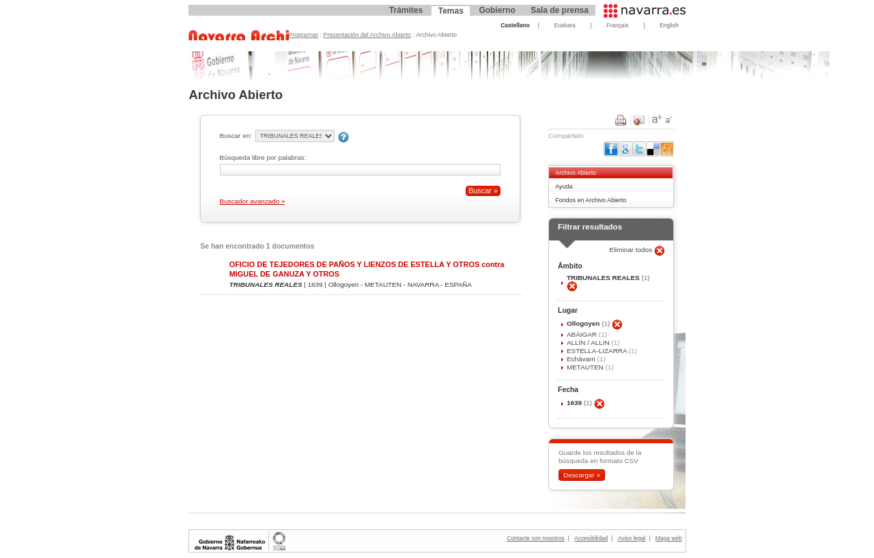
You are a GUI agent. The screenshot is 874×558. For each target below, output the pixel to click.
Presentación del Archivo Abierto (367, 34)
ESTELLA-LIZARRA (598, 350)
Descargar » (581, 475)
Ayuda (563, 186)
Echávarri (582, 359)
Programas (304, 34)
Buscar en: (236, 135)
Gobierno (497, 10)
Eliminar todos (631, 249)
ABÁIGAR (583, 334)
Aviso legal (632, 538)
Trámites (406, 10)
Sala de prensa (560, 10)
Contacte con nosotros (535, 538)
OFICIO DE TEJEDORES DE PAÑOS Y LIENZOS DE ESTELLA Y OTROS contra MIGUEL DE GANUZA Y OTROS (367, 268)
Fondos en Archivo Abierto (590, 200)
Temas (451, 11)
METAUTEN (586, 367)
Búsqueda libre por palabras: (263, 157)
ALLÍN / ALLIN (589, 342)
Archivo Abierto (575, 172)
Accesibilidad (591, 538)
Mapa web (669, 538)
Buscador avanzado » (252, 201)
